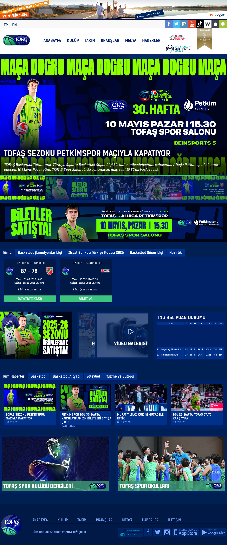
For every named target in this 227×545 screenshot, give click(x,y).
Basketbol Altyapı (66, 376)
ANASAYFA (52, 40)
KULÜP (73, 40)
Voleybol (93, 376)
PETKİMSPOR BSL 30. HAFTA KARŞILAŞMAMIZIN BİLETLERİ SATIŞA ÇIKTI (86, 418)
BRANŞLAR (110, 40)
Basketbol (39, 376)
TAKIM (90, 40)
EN (14, 24)
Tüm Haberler (13, 376)
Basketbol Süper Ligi (146, 252)
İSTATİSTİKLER (30, 298)
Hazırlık (175, 252)
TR (6, 24)
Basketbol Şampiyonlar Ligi (40, 252)
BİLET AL (86, 298)
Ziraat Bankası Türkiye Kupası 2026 (96, 252)
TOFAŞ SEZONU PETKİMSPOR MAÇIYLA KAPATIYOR (87, 153)
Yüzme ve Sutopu (120, 376)
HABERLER (151, 40)
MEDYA (130, 40)
